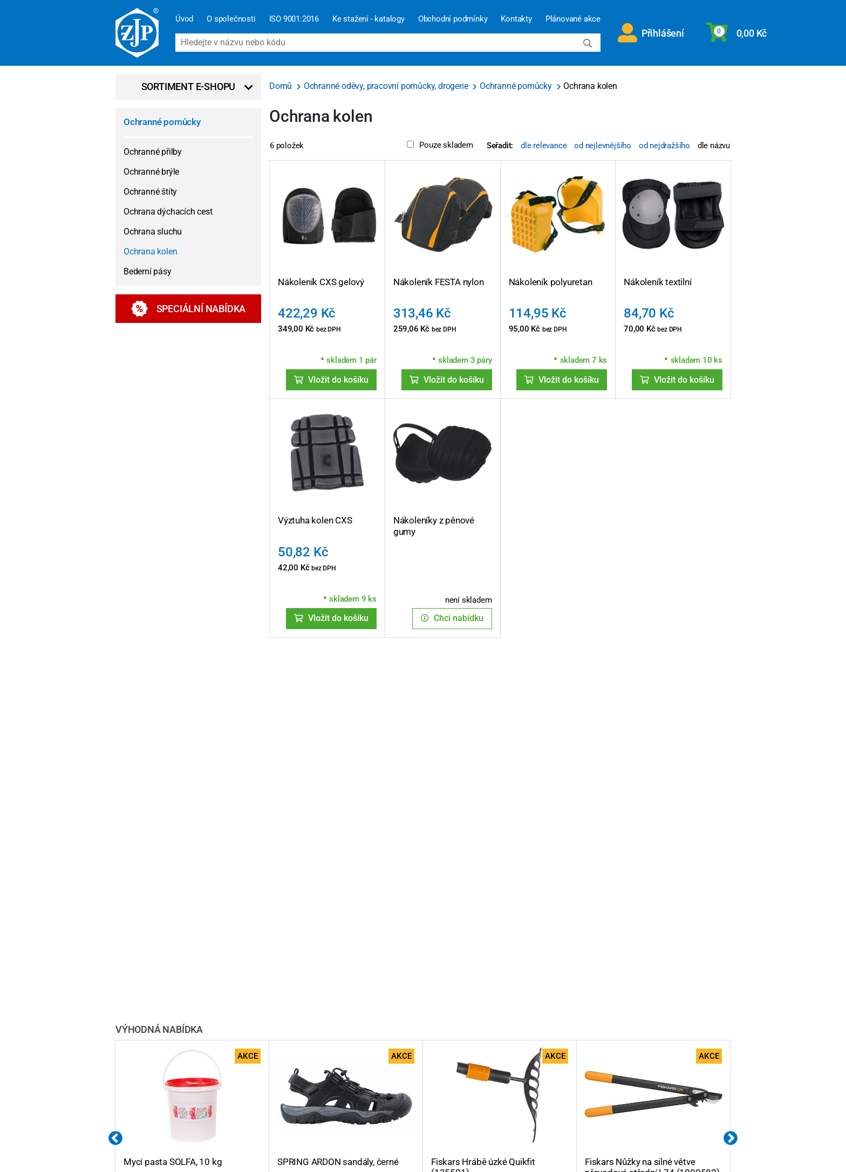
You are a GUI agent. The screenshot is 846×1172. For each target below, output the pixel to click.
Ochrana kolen (150, 251)
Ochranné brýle (151, 172)
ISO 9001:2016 (294, 19)
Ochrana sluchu (153, 231)
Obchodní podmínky (453, 19)
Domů (281, 86)
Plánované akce (573, 19)
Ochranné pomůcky (162, 121)
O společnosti (231, 19)
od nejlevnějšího (602, 145)
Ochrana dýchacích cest (168, 211)
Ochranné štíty (150, 192)
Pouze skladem (440, 145)
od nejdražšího (664, 145)
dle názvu (714, 145)
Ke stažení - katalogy (368, 19)
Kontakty (516, 19)
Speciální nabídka (188, 308)
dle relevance (544, 145)
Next (730, 1138)
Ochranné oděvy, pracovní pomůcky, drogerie (387, 86)
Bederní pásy (148, 271)
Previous (115, 1138)
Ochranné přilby (153, 152)
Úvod (184, 19)
